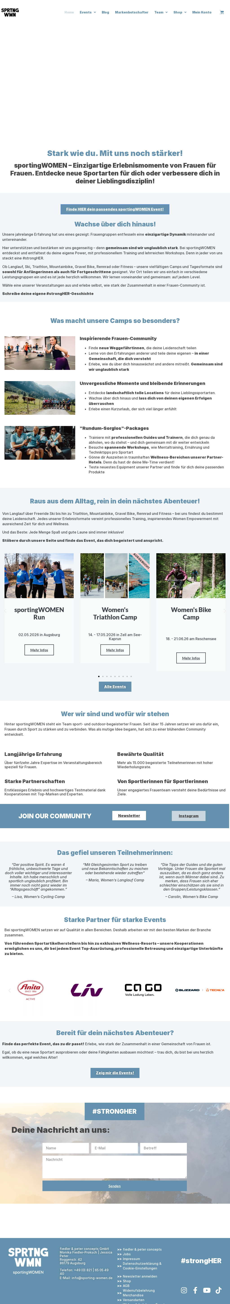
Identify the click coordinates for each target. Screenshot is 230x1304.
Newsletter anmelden (140, 1276)
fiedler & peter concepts (142, 1249)
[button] (5, 611)
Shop (179, 12)
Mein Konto (202, 12)
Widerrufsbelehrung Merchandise (139, 1293)
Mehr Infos (39, 650)
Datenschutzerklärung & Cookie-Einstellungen (142, 1266)
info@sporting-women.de (92, 1278)
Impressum (131, 1259)
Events (88, 12)
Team (161, 12)
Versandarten (133, 1300)
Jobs (127, 1254)
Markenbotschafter (131, 12)
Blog (105, 12)
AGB (126, 1286)
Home (69, 12)
